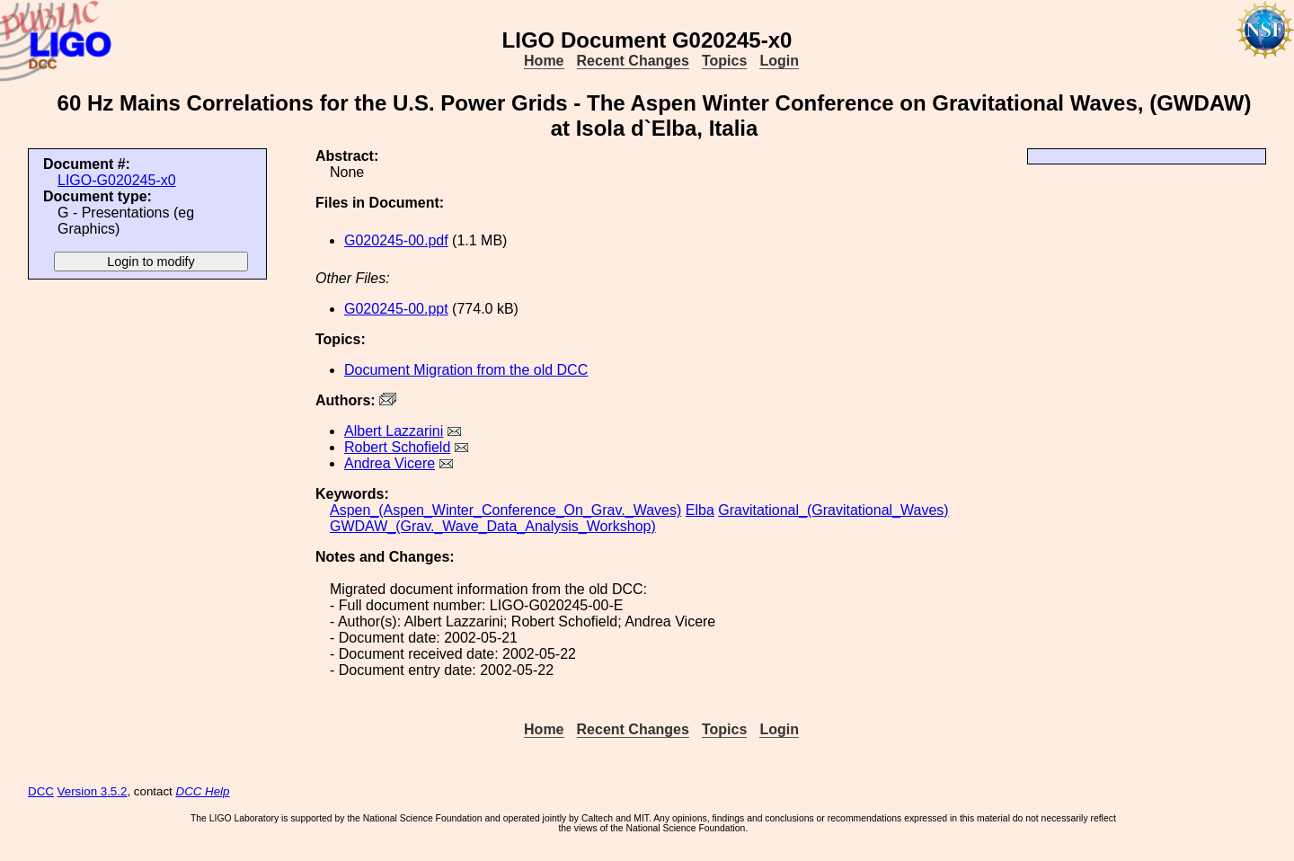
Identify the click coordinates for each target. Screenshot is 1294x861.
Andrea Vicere (389, 463)
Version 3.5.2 (93, 791)
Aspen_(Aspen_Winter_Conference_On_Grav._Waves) (505, 510)
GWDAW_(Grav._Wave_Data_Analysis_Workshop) (493, 526)
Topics (724, 60)
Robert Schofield (397, 447)
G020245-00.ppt (396, 308)
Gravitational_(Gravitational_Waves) (833, 510)
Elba (700, 510)
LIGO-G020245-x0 (117, 180)
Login (779, 60)
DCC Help (203, 791)
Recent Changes (633, 60)
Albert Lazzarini (393, 431)
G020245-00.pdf (396, 240)
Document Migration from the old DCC (466, 369)
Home (543, 60)
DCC (41, 791)
